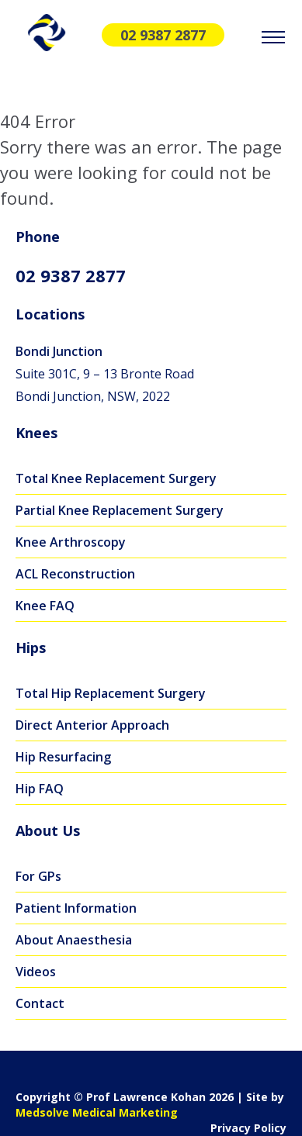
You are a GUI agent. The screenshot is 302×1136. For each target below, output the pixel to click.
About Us (48, 830)
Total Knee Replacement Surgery (116, 478)
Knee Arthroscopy (71, 542)
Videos (36, 971)
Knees (36, 432)
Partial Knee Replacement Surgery (120, 510)
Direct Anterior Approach (92, 725)
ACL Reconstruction (75, 573)
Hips (31, 647)
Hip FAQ (40, 788)
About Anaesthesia (74, 939)
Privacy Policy (248, 1127)
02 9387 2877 (163, 35)
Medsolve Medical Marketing (97, 1112)
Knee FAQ (45, 605)
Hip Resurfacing (63, 756)
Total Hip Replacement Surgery (111, 693)
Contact (40, 1003)
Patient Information (76, 908)
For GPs (38, 876)
